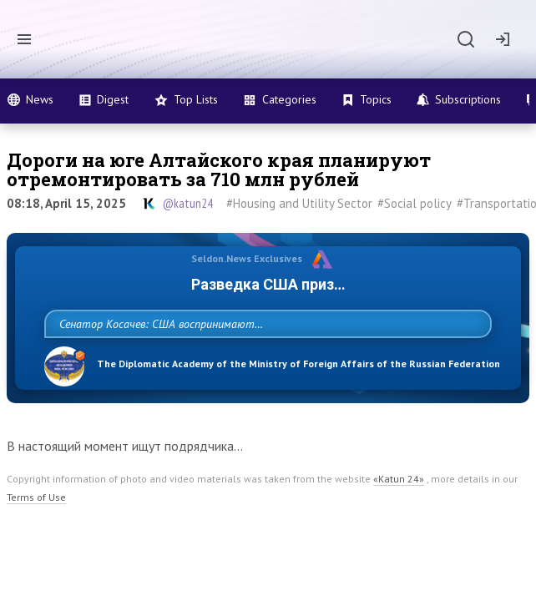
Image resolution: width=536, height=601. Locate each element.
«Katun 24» (398, 515)
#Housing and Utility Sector (299, 203)
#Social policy (414, 203)
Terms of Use (36, 534)
